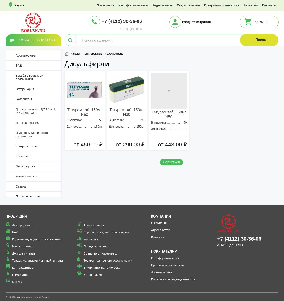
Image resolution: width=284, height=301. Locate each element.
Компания (161, 216)
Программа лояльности (221, 5)
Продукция (16, 216)
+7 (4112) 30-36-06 (122, 21)
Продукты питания (29, 196)
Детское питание (27, 122)
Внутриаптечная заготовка (102, 267)
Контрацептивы (26, 146)
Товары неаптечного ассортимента (108, 260)
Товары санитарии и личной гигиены (37, 260)
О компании (105, 5)
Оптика (21, 186)
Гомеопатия (24, 99)
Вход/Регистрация (196, 22)
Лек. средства (25, 166)
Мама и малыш (26, 176)
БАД (19, 65)
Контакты (269, 5)
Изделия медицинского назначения (32, 134)
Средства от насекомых (100, 253)
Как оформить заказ (134, 5)
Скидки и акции (188, 5)
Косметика (23, 156)
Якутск (19, 5)
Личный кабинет (162, 272)
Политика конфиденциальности (173, 279)
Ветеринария (25, 89)
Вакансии (251, 5)
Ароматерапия (26, 55)
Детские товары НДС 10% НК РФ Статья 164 (36, 110)
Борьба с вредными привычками (29, 77)
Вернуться (171, 162)
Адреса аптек (163, 5)
